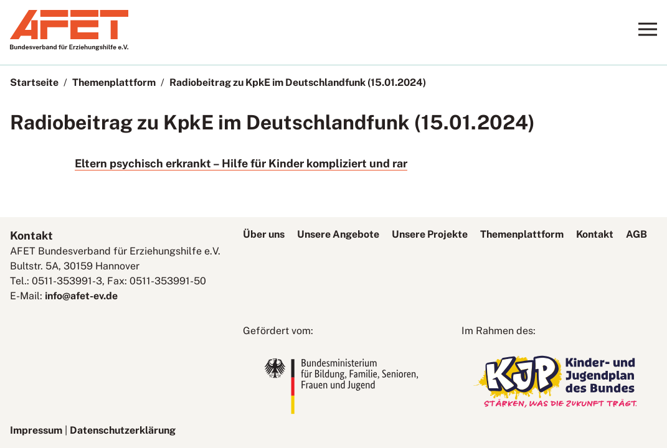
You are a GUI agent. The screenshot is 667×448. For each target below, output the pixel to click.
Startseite (34, 82)
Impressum (36, 430)
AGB (636, 234)
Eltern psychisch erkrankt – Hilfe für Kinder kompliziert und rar (241, 163)
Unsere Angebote (338, 234)
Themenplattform (114, 82)
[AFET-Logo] (69, 47)
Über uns (264, 234)
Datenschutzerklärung (123, 430)
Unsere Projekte (430, 234)
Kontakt (594, 234)
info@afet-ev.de (81, 296)
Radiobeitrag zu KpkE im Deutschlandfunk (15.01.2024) (297, 82)
